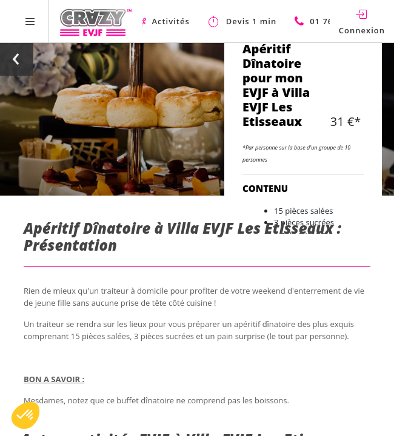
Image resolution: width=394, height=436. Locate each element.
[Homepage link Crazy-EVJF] (95, 21)
